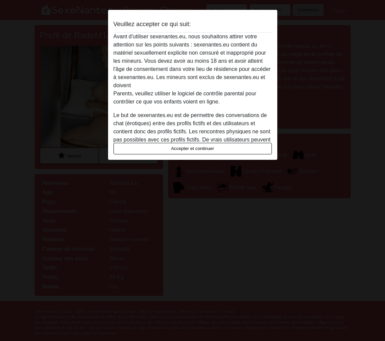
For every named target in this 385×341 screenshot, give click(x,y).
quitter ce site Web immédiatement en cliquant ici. (192, 85)
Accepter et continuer (192, 148)
